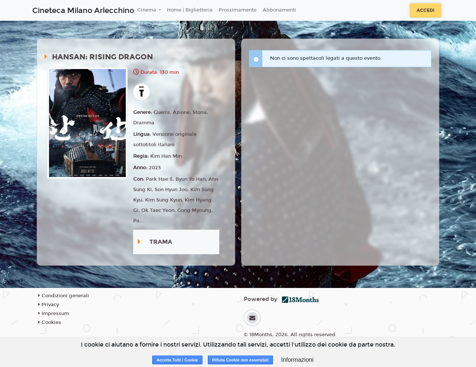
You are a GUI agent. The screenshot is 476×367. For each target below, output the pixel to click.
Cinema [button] (147, 10)
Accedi (425, 10)
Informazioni (297, 360)
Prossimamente (238, 10)
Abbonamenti (279, 10)
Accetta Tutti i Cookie (177, 360)
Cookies (49, 322)
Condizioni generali (63, 296)
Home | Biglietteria (190, 10)
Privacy (48, 305)
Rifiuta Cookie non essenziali (240, 360)
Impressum (53, 314)
